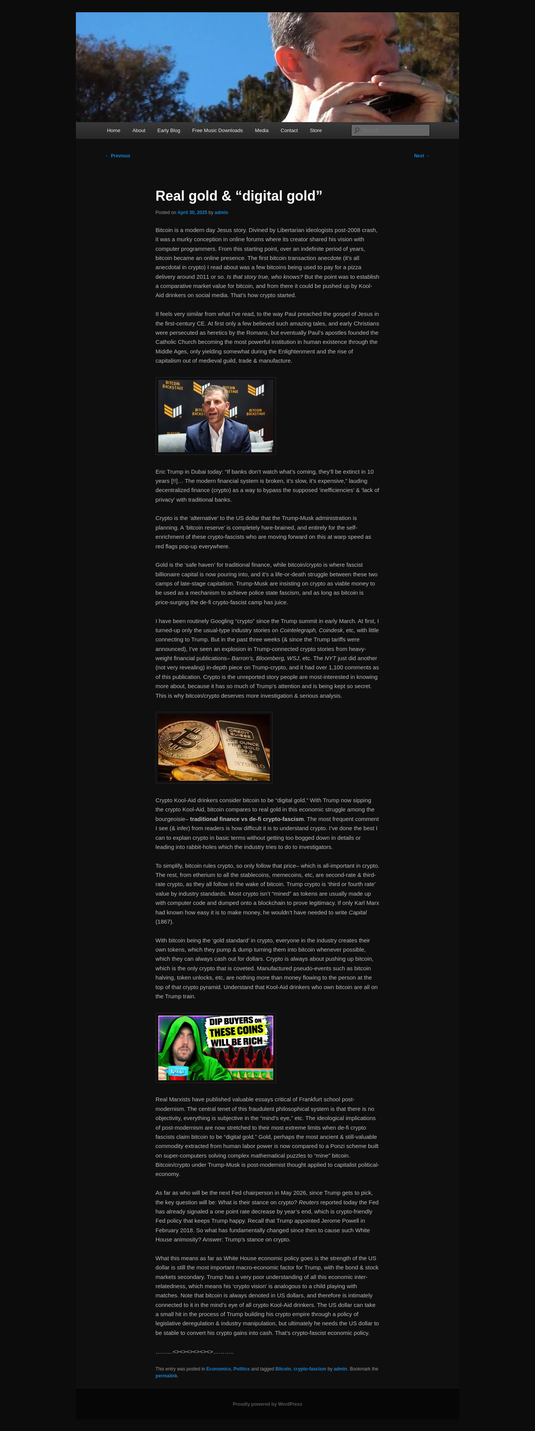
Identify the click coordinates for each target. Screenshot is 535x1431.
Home (113, 130)
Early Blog (169, 130)
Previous (117, 156)
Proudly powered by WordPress (267, 1404)
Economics (219, 1369)
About (138, 130)
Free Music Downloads (217, 130)
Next (422, 156)
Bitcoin (283, 1369)
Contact (289, 130)
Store (316, 130)
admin (221, 212)
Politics (241, 1369)
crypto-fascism (310, 1369)
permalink (166, 1376)
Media (261, 130)
